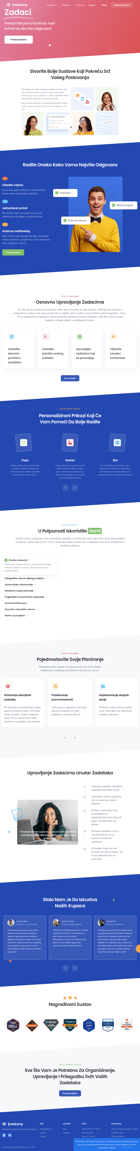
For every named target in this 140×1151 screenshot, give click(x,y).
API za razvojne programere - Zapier (124, 1129)
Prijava (104, 5)
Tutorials (43, 1136)
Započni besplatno (122, 5)
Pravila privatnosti (117, 1136)
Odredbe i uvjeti (117, 1133)
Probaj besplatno (19, 39)
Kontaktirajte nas (46, 1129)
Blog (64, 1129)
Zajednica (66, 1133)
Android (97, 1129)
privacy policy (103, 1148)
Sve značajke (70, 378)
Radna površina (87, 1133)
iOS (91, 1129)
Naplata (91, 5)
